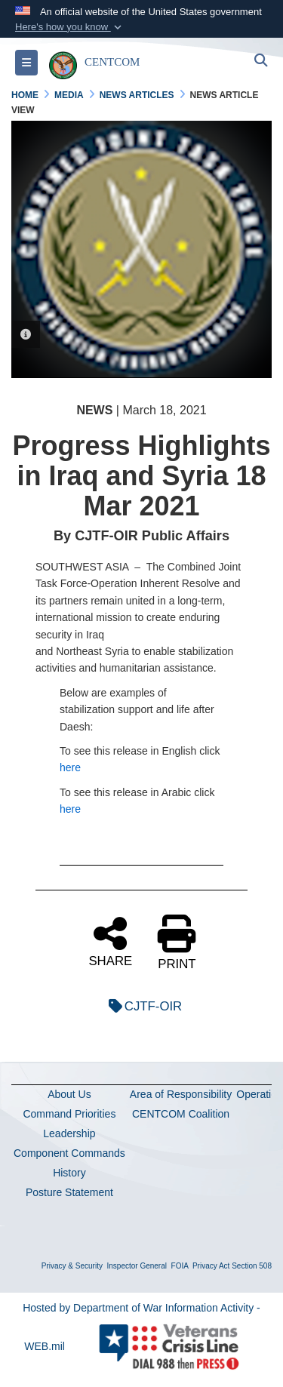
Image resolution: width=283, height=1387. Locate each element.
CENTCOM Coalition (180, 1114)
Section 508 (252, 1266)
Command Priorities (69, 1114)
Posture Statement (69, 1192)
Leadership (69, 1133)
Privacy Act (210, 1266)
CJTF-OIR (141, 1006)
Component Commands (69, 1153)
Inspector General (137, 1266)
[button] (70, 27)
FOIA (180, 1266)
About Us (69, 1094)
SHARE (110, 941)
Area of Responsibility (181, 1094)
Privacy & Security (72, 1266)
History (69, 1173)
